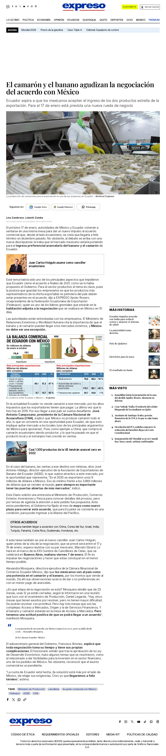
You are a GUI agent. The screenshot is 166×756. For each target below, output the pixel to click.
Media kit (113, 734)
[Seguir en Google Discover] (63, 207)
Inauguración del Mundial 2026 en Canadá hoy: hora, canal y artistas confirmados (136, 440)
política (28, 19)
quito (103, 19)
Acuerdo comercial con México (79, 689)
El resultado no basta (120, 370)
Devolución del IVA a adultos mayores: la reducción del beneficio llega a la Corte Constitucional (135, 429)
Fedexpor (14, 693)
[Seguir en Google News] (37, 207)
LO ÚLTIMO (12, 19)
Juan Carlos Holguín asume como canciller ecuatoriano (57, 264)
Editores (92, 734)
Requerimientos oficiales (60, 734)
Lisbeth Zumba (34, 217)
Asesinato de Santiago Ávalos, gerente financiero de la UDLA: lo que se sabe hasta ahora (136, 418)
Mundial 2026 (28, 29)
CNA (35, 693)
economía (44, 19)
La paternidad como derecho (120, 331)
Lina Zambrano (15, 217)
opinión (59, 19)
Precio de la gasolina (52, 29)
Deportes (117, 19)
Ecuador (73, 19)
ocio (130, 19)
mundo (140, 19)
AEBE (26, 693)
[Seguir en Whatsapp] (88, 207)
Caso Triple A (74, 29)
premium (154, 19)
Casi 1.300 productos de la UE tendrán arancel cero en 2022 (65, 451)
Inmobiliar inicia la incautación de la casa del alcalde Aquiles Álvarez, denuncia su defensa (135, 397)
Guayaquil (89, 19)
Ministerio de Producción (31, 689)
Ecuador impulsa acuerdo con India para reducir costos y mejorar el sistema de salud (124, 320)
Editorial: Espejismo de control (102, 29)
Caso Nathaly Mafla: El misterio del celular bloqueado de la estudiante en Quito (136, 408)
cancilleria (53, 689)
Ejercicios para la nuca (121, 356)
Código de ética (23, 734)
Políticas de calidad (142, 734)
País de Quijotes (118, 343)
